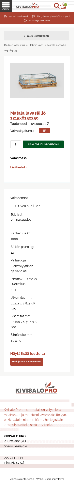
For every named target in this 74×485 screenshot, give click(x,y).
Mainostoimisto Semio (21, 479)
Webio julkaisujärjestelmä (50, 479)
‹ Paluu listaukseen (36, 35)
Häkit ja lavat (36, 45)
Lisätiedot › (18, 167)
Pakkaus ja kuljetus (14, 45)
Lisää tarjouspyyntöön (43, 144)
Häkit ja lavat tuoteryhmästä (26, 361)
